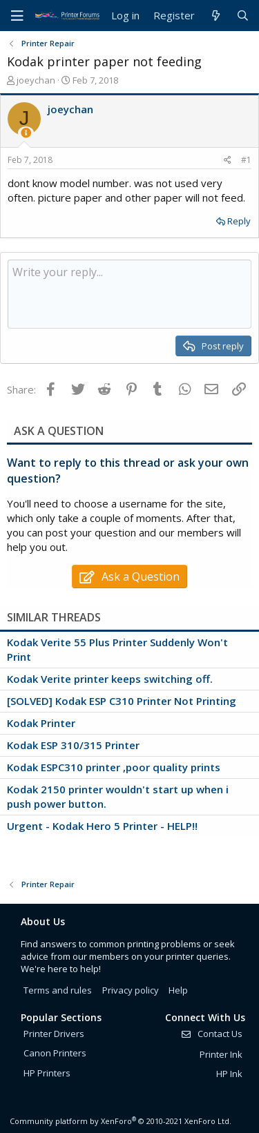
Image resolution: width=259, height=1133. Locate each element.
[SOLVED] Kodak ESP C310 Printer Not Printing (121, 701)
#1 (246, 160)
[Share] (227, 160)
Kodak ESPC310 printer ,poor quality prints (113, 767)
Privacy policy (130, 990)
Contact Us (211, 1033)
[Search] (242, 15)
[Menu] (17, 16)
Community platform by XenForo (120, 1121)
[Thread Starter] (26, 133)
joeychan (36, 80)
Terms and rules (57, 990)
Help (178, 990)
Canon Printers (54, 1053)
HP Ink (229, 1073)
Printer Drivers (53, 1033)
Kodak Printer (41, 723)
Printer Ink (221, 1054)
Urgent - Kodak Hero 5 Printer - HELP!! (102, 826)
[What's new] (215, 15)
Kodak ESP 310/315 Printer (73, 745)
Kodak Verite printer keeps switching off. (110, 679)
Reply (239, 221)
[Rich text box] (129, 294)
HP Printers (46, 1073)
